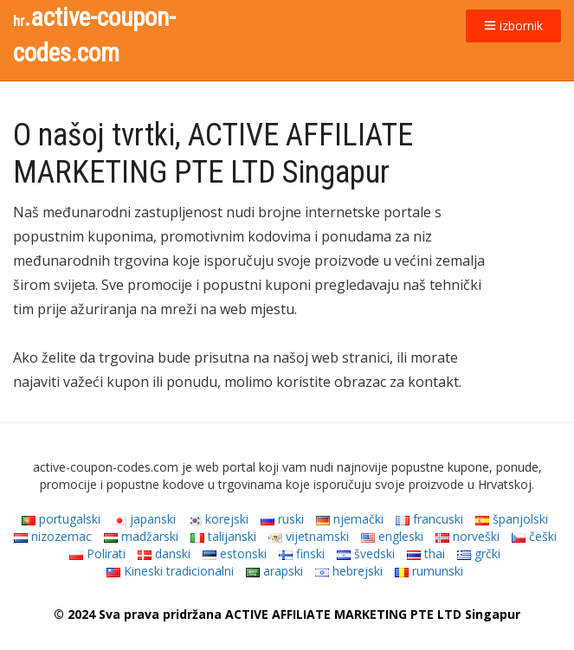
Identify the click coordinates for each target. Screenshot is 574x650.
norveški (467, 536)
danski (164, 553)
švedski (366, 553)
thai (426, 553)
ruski (282, 519)
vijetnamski (308, 536)
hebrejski (349, 571)
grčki (478, 553)
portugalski (61, 519)
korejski (218, 519)
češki (534, 536)
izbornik (513, 25)
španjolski (511, 519)
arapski (274, 571)
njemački (350, 519)
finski (302, 553)
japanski (144, 519)
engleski (392, 536)
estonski (235, 553)
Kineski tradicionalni (170, 571)
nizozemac (53, 536)
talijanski (223, 536)
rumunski (429, 571)
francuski (429, 519)
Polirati (97, 553)
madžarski (141, 536)
